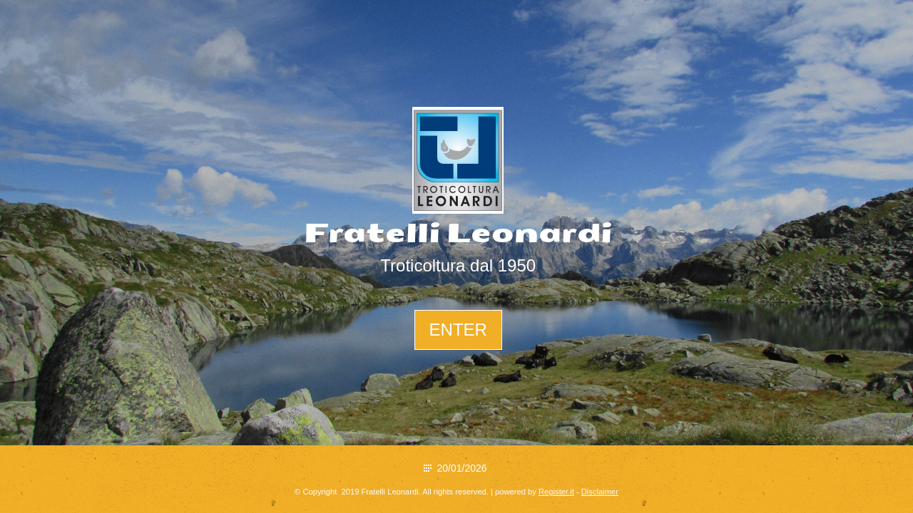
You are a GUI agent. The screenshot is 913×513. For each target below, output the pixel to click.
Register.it (556, 491)
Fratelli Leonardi (458, 234)
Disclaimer (599, 491)
